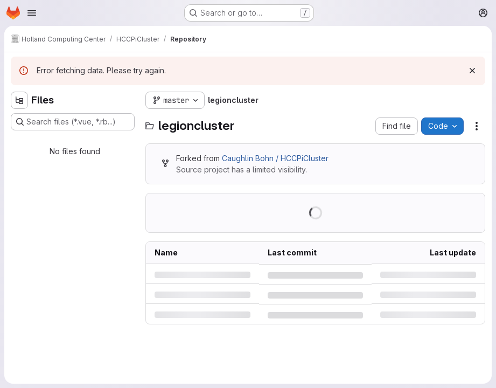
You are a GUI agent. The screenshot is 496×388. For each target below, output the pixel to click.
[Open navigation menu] (31, 13)
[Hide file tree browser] (19, 100)
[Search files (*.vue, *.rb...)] (73, 121)
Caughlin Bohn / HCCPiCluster (275, 158)
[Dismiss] (472, 70)
